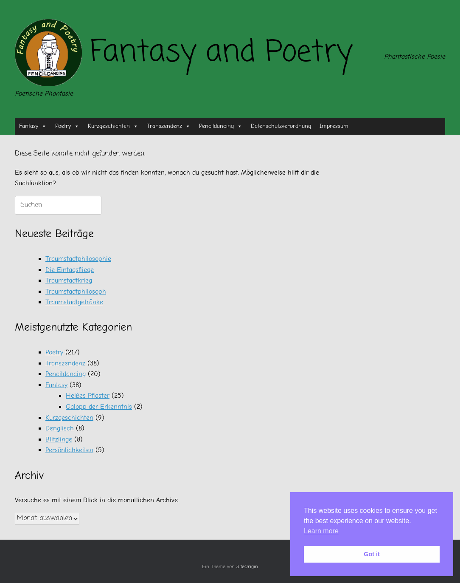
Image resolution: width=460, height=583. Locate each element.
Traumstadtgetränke (74, 302)
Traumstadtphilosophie (78, 259)
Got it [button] (372, 554)
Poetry (67, 126)
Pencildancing (220, 126)
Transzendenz (169, 126)
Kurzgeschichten (113, 126)
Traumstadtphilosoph (75, 291)
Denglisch (59, 428)
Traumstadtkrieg (68, 280)
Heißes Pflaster (87, 395)
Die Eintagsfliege (69, 270)
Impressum (334, 126)
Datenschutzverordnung (281, 126)
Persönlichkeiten (69, 450)
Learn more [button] (321, 531)
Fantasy (33, 126)
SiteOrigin (247, 566)
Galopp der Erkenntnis (99, 406)
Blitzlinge (58, 439)
